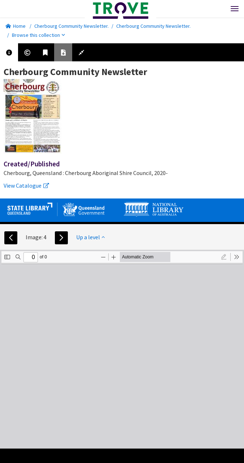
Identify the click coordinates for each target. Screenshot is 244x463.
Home (15, 26)
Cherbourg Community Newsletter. (71, 26)
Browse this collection (38, 35)
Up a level (90, 237)
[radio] (224, 257)
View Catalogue (26, 185)
